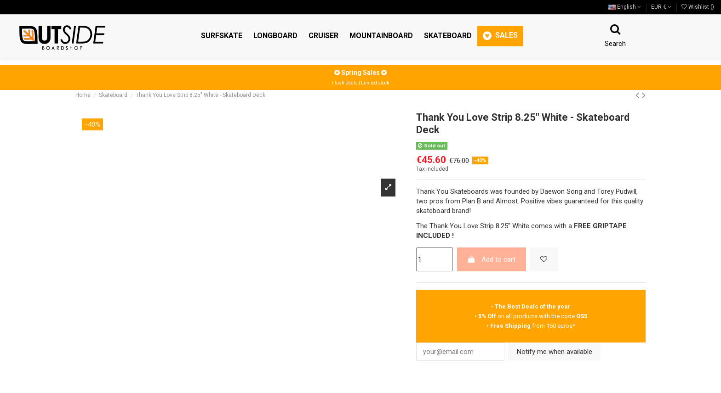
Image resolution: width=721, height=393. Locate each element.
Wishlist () (697, 7)
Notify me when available (560, 352)
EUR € (661, 7)
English (624, 7)
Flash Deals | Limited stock (360, 82)
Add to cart (491, 259)
